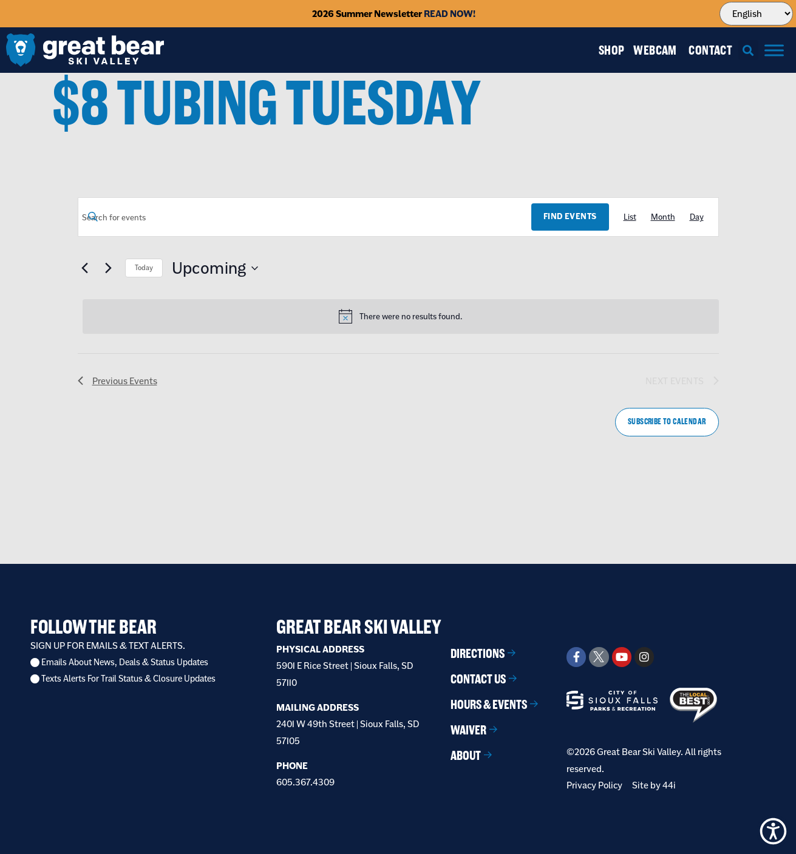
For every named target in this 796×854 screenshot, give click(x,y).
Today (144, 267)
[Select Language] (756, 13)
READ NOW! (449, 13)
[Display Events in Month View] (663, 217)
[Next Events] (108, 268)
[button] (748, 50)
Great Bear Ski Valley (358, 626)
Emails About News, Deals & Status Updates (124, 662)
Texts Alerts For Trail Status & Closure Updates (128, 678)
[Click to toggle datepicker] (215, 268)
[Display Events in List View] (630, 217)
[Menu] (774, 50)
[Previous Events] (85, 268)
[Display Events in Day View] (697, 217)
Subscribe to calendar (667, 421)
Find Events (569, 216)
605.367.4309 (305, 782)
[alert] (401, 316)
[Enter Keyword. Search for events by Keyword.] (305, 217)
